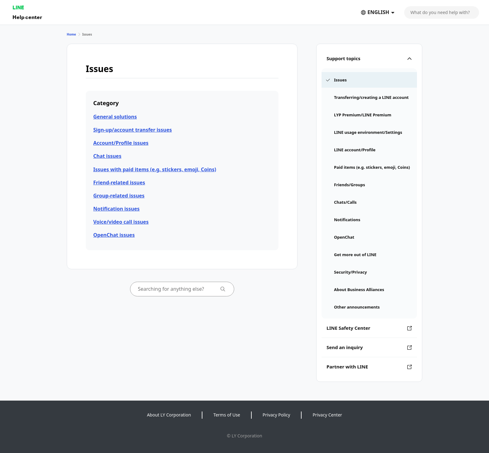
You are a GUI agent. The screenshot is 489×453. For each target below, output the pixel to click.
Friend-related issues (119, 182)
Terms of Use (226, 415)
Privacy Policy (276, 415)
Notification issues (116, 208)
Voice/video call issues (120, 221)
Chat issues (107, 156)
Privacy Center (327, 415)
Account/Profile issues (120, 142)
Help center (27, 17)
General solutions (115, 116)
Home (71, 34)
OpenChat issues (114, 234)
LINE (18, 7)
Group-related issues (118, 195)
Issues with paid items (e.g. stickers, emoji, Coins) (154, 169)
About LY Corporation (169, 415)
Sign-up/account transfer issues (132, 129)
